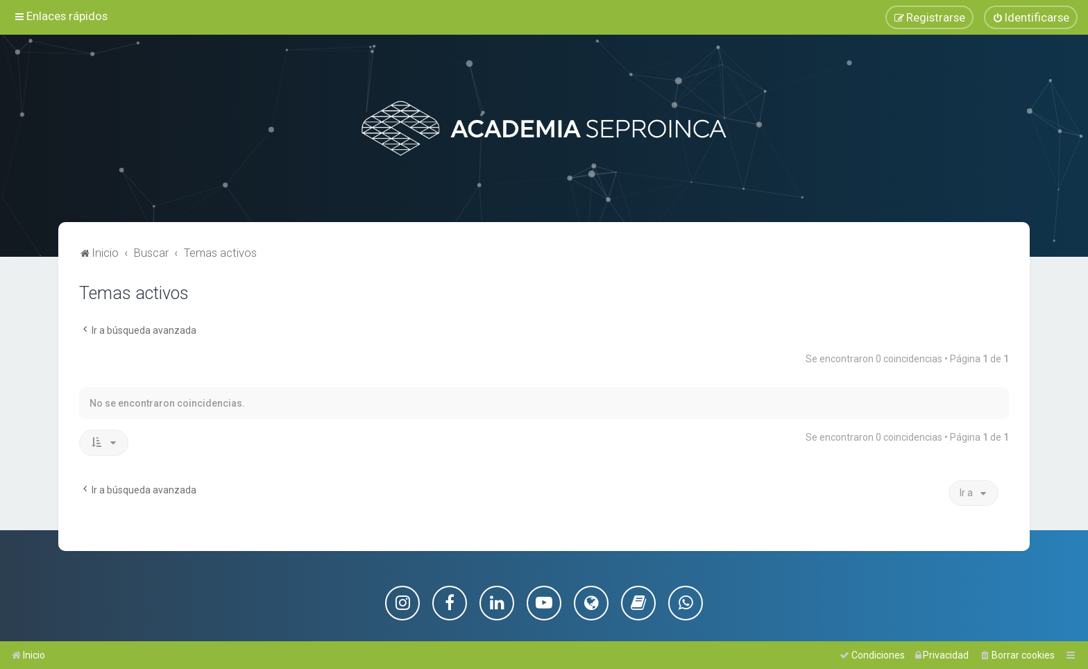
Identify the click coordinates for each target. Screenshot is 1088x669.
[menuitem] (1031, 16)
